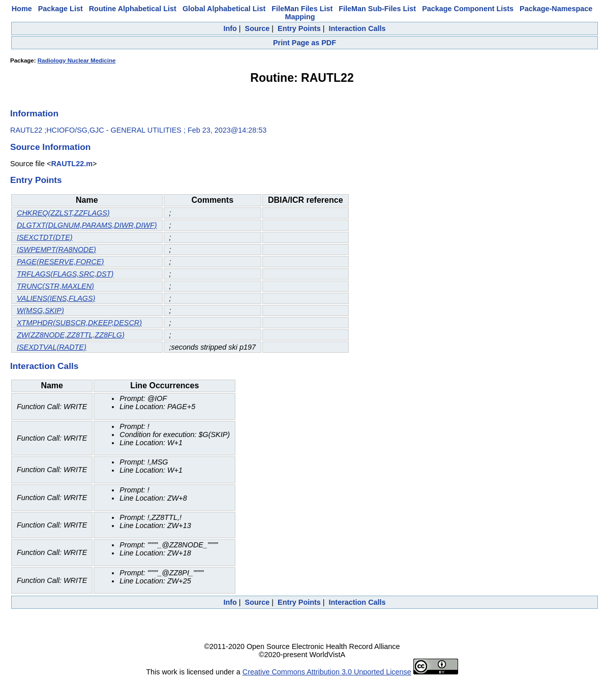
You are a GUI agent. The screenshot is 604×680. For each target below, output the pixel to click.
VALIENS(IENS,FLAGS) (56, 298)
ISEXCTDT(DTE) (45, 237)
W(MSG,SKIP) (40, 310)
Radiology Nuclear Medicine (77, 60)
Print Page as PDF (304, 43)
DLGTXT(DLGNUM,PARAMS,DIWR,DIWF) (87, 225)
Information (34, 113)
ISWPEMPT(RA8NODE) (56, 249)
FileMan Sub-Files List (377, 9)
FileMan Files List (302, 9)
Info (229, 28)
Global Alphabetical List (224, 9)
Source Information (50, 147)
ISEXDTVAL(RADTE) (51, 347)
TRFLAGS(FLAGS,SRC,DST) (65, 274)
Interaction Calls (357, 28)
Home (22, 9)
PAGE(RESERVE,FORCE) (60, 262)
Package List (60, 9)
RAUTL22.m (72, 164)
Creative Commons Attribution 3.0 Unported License (327, 672)
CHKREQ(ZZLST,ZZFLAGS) (63, 213)
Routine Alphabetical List (132, 9)
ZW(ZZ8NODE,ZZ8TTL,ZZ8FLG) (71, 335)
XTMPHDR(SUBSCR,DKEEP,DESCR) (79, 323)
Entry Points (299, 28)
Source (257, 28)
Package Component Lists (468, 9)
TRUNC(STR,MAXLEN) (55, 286)
